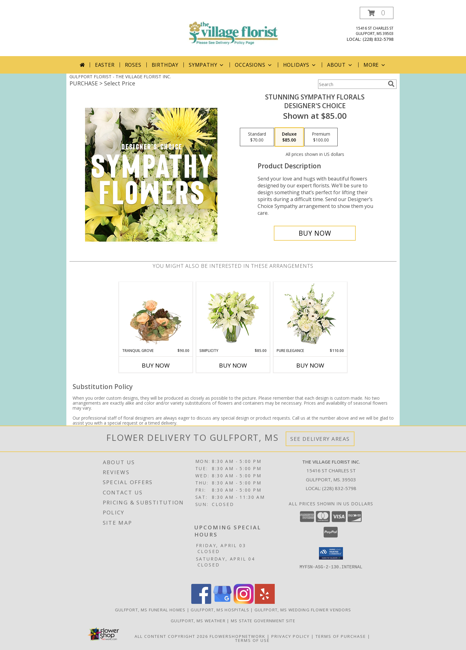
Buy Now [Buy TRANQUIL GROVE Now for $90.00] (156, 365)
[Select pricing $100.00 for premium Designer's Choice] (321, 137)
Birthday (165, 64)
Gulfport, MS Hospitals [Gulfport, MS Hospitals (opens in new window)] (220, 610)
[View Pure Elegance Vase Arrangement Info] (310, 315)
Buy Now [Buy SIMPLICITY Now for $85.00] (233, 365)
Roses (133, 64)
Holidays (300, 64)
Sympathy (207, 64)
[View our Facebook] (201, 602)
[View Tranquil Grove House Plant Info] (156, 314)
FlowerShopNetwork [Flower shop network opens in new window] (237, 636)
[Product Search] (351, 84)
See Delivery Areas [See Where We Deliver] (320, 438)
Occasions (254, 64)
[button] (376, 13)
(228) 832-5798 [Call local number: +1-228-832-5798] (378, 39)
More (375, 64)
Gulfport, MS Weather (198, 621)
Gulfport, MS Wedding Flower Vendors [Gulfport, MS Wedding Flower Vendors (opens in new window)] (302, 610)
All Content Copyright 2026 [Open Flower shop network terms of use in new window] (171, 636)
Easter (105, 64)
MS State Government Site (263, 621)
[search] (391, 83)
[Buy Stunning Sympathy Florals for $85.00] (315, 233)
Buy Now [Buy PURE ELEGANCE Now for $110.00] (310, 365)
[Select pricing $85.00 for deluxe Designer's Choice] (289, 137)
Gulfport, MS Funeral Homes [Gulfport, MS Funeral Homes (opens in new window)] (150, 610)
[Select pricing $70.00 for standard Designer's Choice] (257, 137)
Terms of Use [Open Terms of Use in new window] (252, 640)
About (340, 64)
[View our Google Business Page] (222, 602)
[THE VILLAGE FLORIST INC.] (233, 28)
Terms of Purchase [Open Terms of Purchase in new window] (341, 636)
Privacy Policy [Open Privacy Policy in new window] (290, 636)
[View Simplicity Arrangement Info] (233, 315)
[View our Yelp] (265, 602)
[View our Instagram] (244, 602)
